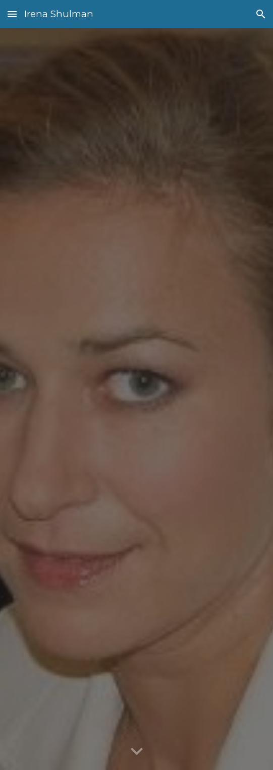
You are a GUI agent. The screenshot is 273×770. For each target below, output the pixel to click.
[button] (12, 14)
